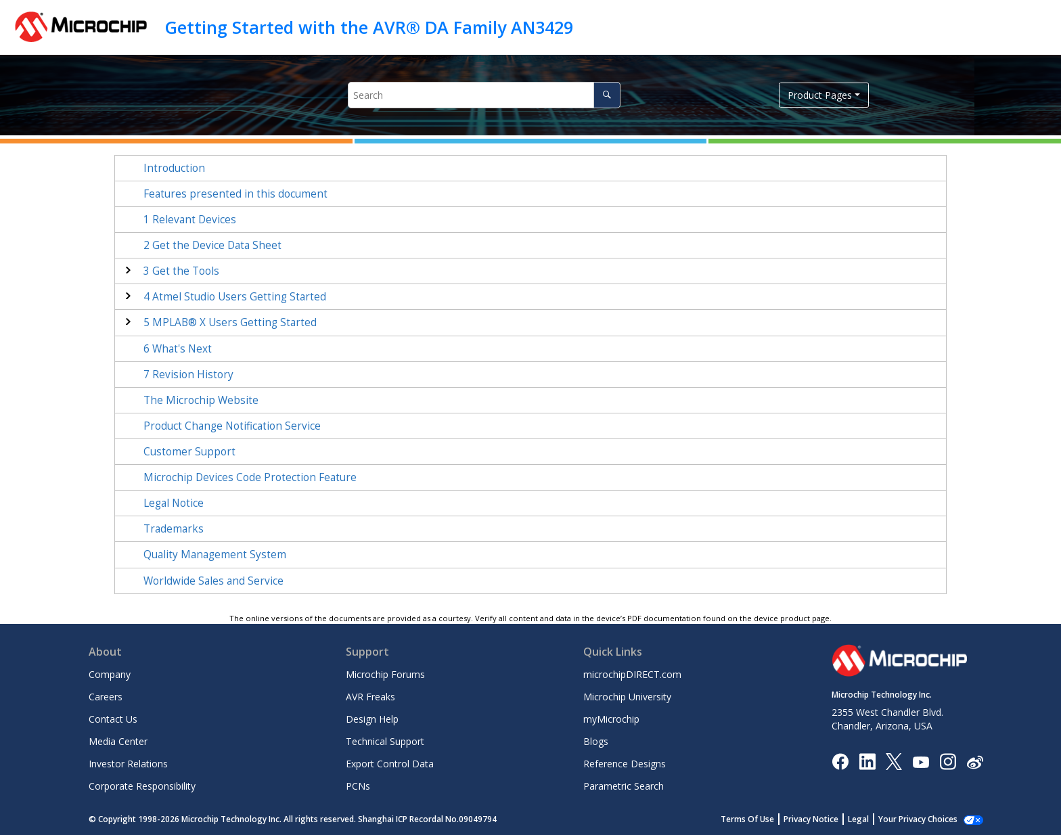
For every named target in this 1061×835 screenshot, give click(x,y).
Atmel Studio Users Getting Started (234, 297)
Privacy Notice (825, 819)
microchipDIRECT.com (632, 674)
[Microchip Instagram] (947, 761)
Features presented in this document (235, 194)
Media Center (118, 741)
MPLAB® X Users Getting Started (230, 322)
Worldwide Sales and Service (213, 581)
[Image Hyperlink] (920, 761)
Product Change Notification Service (232, 426)
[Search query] (484, 95)
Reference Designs (624, 763)
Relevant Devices (189, 219)
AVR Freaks (370, 696)
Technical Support (385, 741)
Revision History (188, 374)
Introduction (174, 168)
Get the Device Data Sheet (212, 245)
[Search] (606, 95)
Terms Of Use (762, 819)
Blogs (595, 741)
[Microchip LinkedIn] (867, 761)
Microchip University (627, 696)
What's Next (177, 349)
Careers (105, 696)
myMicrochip (611, 719)
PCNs (358, 786)
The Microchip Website (200, 400)
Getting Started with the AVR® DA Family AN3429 (369, 27)
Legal (873, 819)
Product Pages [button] (820, 95)
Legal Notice (173, 503)
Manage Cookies (925, 819)
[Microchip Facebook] (840, 761)
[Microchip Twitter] (894, 761)
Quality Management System (214, 554)
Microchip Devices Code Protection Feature (250, 477)
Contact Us (113, 719)
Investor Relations (128, 763)
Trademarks (173, 529)
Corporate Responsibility (142, 786)
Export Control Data (390, 763)
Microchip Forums (385, 674)
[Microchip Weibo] (974, 761)
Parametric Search (623, 786)
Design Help (372, 719)
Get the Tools (181, 271)
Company (110, 674)
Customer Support (189, 452)
